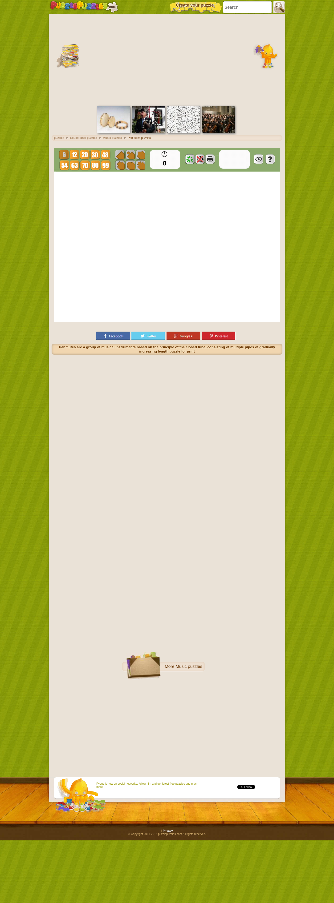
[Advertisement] (91, 59)
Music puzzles (188, 666)
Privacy (168, 830)
